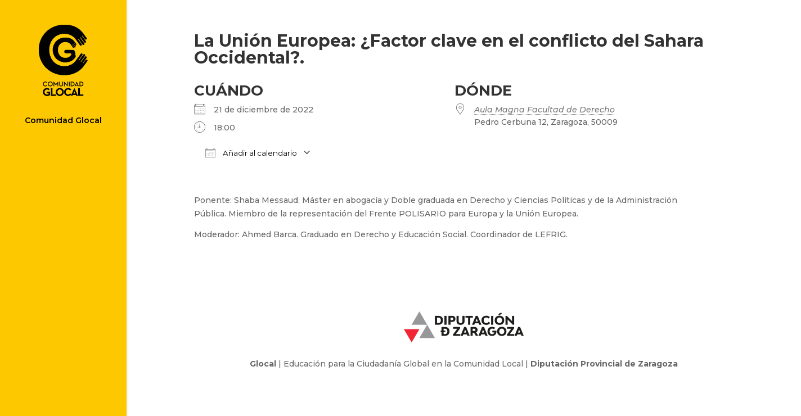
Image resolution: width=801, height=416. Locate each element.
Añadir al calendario (251, 152)
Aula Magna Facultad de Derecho (544, 110)
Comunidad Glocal (63, 120)
